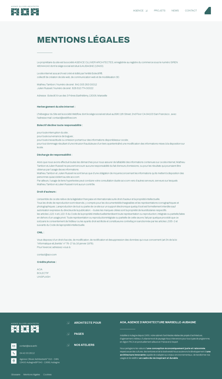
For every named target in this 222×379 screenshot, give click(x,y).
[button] (140, 11)
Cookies (47, 374)
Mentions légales (31, 374)
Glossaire (15, 374)
